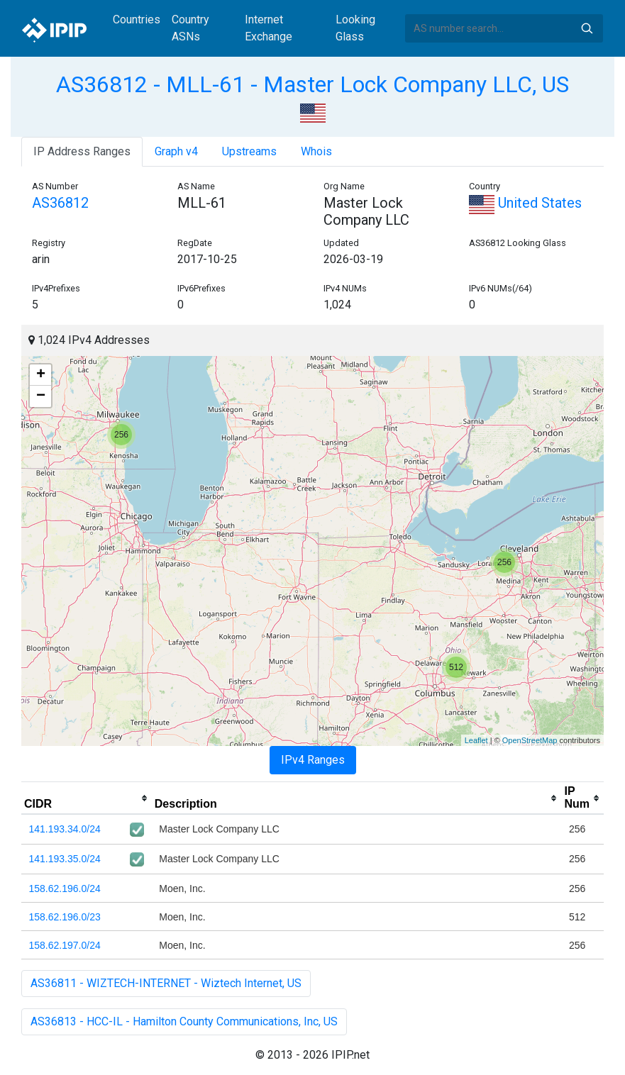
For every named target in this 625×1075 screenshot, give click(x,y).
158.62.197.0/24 (65, 945)
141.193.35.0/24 (65, 858)
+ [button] (40, 375)
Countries (136, 19)
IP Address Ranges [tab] (82, 151)
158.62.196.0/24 (65, 888)
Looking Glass (355, 28)
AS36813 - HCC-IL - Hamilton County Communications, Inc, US (184, 1021)
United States (525, 202)
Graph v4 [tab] (176, 151)
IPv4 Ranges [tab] (313, 760)
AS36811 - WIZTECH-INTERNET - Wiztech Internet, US (166, 983)
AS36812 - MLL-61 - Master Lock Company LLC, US (312, 84)
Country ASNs (190, 28)
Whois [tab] (316, 151)
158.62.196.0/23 (65, 917)
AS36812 (60, 202)
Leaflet (476, 740)
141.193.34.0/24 (65, 829)
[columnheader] (86, 798)
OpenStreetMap (530, 740)
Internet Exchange (268, 28)
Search (586, 28)
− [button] (40, 396)
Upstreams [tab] (249, 151)
